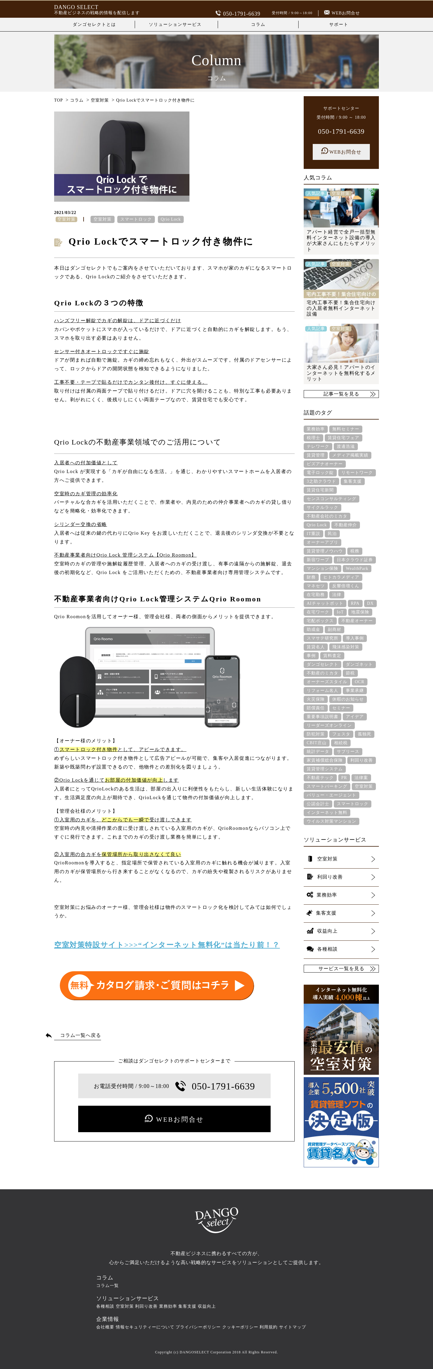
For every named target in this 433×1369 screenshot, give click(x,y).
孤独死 (364, 734)
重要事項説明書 (322, 716)
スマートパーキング (327, 786)
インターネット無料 (327, 812)
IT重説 (313, 533)
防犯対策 (316, 734)
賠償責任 (316, 708)
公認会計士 (318, 804)
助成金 (313, 629)
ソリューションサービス (175, 24)
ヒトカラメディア (341, 577)
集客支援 (353, 481)
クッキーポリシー (240, 1327)
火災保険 (316, 699)
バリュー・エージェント (331, 795)
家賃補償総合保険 (325, 760)
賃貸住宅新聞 (320, 490)
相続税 (341, 743)
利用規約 (268, 1327)
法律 (336, 594)
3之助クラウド (321, 481)
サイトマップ (292, 1327)
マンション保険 (322, 568)
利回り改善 (361, 760)
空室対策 (103, 219)
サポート (339, 24)
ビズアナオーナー (325, 464)
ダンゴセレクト (322, 664)
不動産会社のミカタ (327, 516)
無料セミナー (345, 429)
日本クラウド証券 (355, 560)
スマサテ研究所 (322, 638)
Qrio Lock (171, 219)
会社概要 (105, 1327)
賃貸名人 (316, 647)
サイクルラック (322, 507)
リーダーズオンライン (329, 725)
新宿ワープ (318, 560)
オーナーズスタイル (327, 682)
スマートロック (136, 219)
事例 (311, 655)
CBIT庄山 (317, 743)
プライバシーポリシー (198, 1327)
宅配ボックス (320, 621)
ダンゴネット (359, 664)
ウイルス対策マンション (331, 821)
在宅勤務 (316, 594)
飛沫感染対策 (345, 647)
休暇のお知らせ (348, 699)
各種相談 (105, 1306)
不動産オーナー (357, 621)
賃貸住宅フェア (343, 437)
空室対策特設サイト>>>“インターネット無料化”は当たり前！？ (167, 945)
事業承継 (355, 690)
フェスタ (341, 734)
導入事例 (355, 638)
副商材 (334, 629)
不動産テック (320, 777)
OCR (359, 682)
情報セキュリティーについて (145, 1327)
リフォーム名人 (322, 690)
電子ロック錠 (320, 472)
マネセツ (316, 586)
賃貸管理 (316, 455)
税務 (354, 551)
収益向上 (207, 1306)
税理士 (313, 437)
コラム (258, 24)
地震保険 (360, 612)
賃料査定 (332, 655)
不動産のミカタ (322, 673)
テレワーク (318, 446)
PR (344, 777)
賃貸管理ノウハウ (325, 551)
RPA (355, 603)
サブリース (348, 751)
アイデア (355, 716)
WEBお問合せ (342, 13)
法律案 (361, 777)
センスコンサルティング (331, 499)
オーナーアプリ (322, 542)
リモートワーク (357, 472)
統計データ (318, 751)
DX (370, 603)
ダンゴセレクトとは (94, 24)
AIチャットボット (325, 603)
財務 (311, 577)
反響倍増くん (345, 586)
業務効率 (316, 429)
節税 (350, 673)
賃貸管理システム (325, 769)
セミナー (341, 708)
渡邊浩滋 (346, 446)
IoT (340, 612)
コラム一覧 (107, 1285)
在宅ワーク (318, 612)
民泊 (332, 533)
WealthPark (357, 568)
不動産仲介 (345, 525)
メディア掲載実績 (350, 455)
